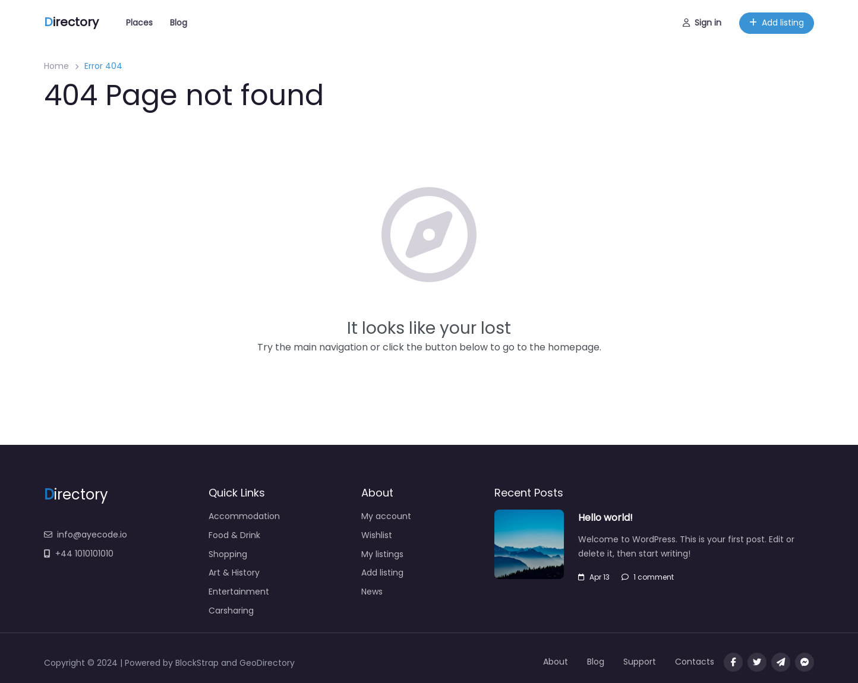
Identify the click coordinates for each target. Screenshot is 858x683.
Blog (178, 23)
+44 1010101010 (78, 553)
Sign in (702, 23)
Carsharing (231, 610)
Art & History (234, 572)
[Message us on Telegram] (780, 662)
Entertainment (239, 591)
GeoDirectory (267, 663)
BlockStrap (198, 663)
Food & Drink (234, 535)
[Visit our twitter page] (756, 662)
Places (139, 23)
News (372, 591)
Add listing (776, 23)
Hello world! (605, 517)
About (555, 662)
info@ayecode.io (85, 534)
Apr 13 (594, 577)
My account (386, 516)
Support (639, 662)
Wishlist (376, 535)
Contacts (694, 662)
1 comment (648, 577)
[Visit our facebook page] (733, 662)
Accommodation (244, 516)
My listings (382, 554)
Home (56, 66)
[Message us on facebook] (804, 662)
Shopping (228, 554)
